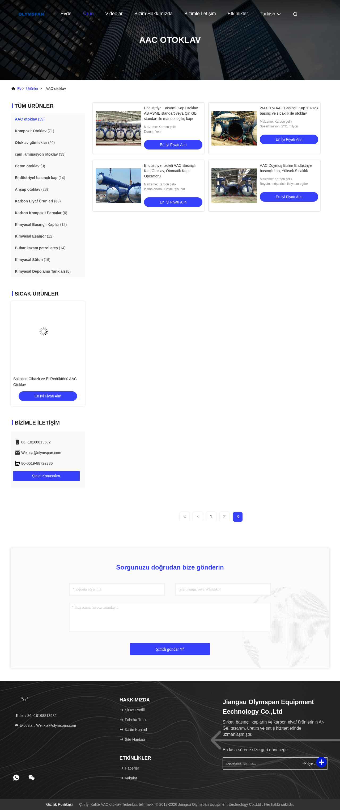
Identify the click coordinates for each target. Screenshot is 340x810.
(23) (31, 189)
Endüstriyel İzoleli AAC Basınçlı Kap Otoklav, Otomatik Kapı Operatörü (170, 170)
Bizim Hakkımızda (153, 13)
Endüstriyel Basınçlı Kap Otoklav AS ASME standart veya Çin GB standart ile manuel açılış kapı (171, 113)
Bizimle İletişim (200, 13)
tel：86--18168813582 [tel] (35, 715)
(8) (43, 271)
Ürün (88, 13)
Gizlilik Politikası (59, 804)
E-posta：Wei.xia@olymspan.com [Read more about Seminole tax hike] (45, 725)
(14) (40, 178)
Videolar (114, 13)
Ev (19, 88)
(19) (32, 259)
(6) (41, 213)
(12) (41, 224)
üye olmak (312, 763)
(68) (38, 201)
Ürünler (32, 88)
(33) (40, 154)
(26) (35, 142)
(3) (30, 166)
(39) (30, 119)
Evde (66, 13)
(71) (34, 131)
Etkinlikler (238, 13)
